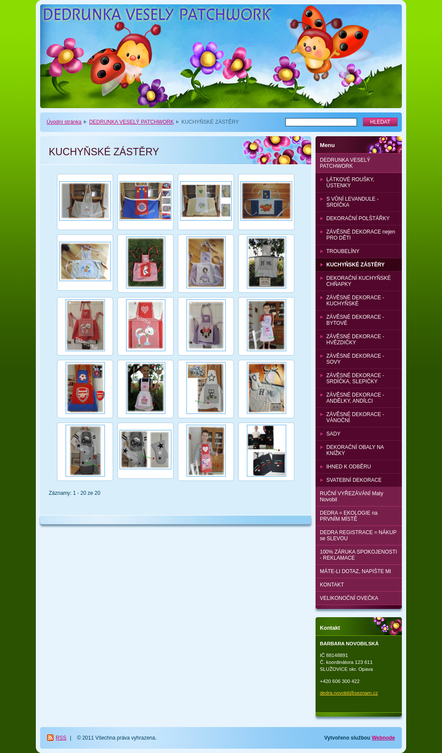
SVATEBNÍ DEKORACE (354, 480)
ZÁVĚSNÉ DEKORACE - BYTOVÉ (355, 320)
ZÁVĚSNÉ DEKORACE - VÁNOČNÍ (355, 417)
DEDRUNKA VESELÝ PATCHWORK (131, 122)
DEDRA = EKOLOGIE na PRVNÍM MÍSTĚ (349, 516)
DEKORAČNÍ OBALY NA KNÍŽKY (355, 450)
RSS (61, 738)
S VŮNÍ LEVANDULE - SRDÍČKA (352, 202)
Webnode (383, 738)
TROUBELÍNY (343, 251)
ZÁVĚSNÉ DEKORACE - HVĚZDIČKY (355, 339)
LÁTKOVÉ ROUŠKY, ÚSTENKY (350, 182)
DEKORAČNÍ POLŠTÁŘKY (358, 218)
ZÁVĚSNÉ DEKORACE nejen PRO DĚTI (360, 235)
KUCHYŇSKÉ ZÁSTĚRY (355, 265)
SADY (333, 434)
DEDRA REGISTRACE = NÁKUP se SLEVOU (358, 535)
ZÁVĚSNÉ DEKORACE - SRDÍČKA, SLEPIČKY (355, 378)
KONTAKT (332, 585)
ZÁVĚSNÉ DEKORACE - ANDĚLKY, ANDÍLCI (355, 398)
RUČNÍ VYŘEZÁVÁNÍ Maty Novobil (351, 496)
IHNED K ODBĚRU (348, 467)
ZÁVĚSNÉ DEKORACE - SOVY (355, 359)
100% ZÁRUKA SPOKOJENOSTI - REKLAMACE (358, 555)
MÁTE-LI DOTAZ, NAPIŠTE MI (355, 571)
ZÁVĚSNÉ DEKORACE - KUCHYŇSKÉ (355, 301)
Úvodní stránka (64, 122)
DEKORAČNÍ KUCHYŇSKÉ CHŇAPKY (358, 281)
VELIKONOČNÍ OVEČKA (349, 598)
